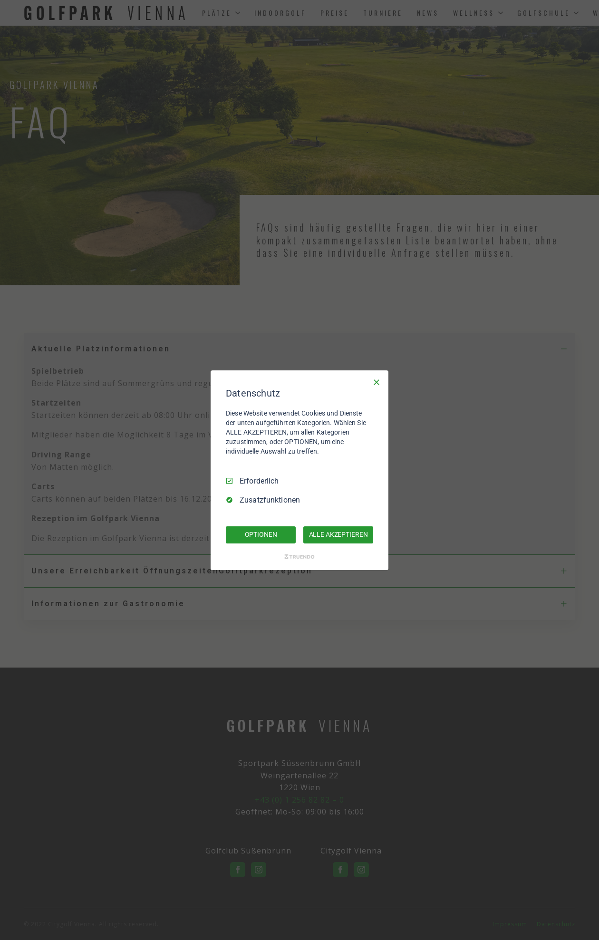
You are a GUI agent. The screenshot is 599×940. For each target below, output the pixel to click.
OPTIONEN (261, 534)
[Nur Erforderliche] (376, 382)
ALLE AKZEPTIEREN (338, 534)
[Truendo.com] (299, 557)
